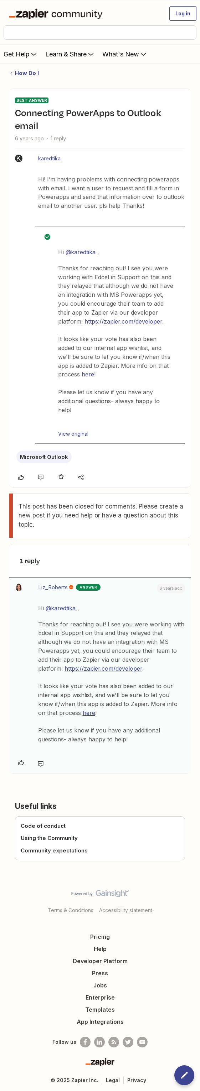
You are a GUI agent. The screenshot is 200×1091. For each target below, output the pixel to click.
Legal (113, 1080)
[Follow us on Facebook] (85, 1042)
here (88, 374)
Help (100, 948)
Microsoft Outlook (44, 457)
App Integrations (100, 1021)
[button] (182, 13)
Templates (100, 1009)
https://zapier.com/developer (123, 321)
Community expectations (54, 850)
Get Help (21, 54)
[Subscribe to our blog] (113, 1042)
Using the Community (49, 838)
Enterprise (100, 997)
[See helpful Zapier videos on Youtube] (142, 1042)
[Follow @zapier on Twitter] (128, 1042)
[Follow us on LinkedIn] (99, 1042)
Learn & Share (70, 54)
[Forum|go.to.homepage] (57, 13)
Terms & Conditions (70, 910)
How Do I (27, 73)
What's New (125, 54)
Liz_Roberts (53, 587)
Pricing (100, 936)
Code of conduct (43, 825)
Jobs (100, 985)
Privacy (136, 1080)
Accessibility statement (125, 910)
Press (100, 973)
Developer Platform (100, 961)
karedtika (49, 158)
